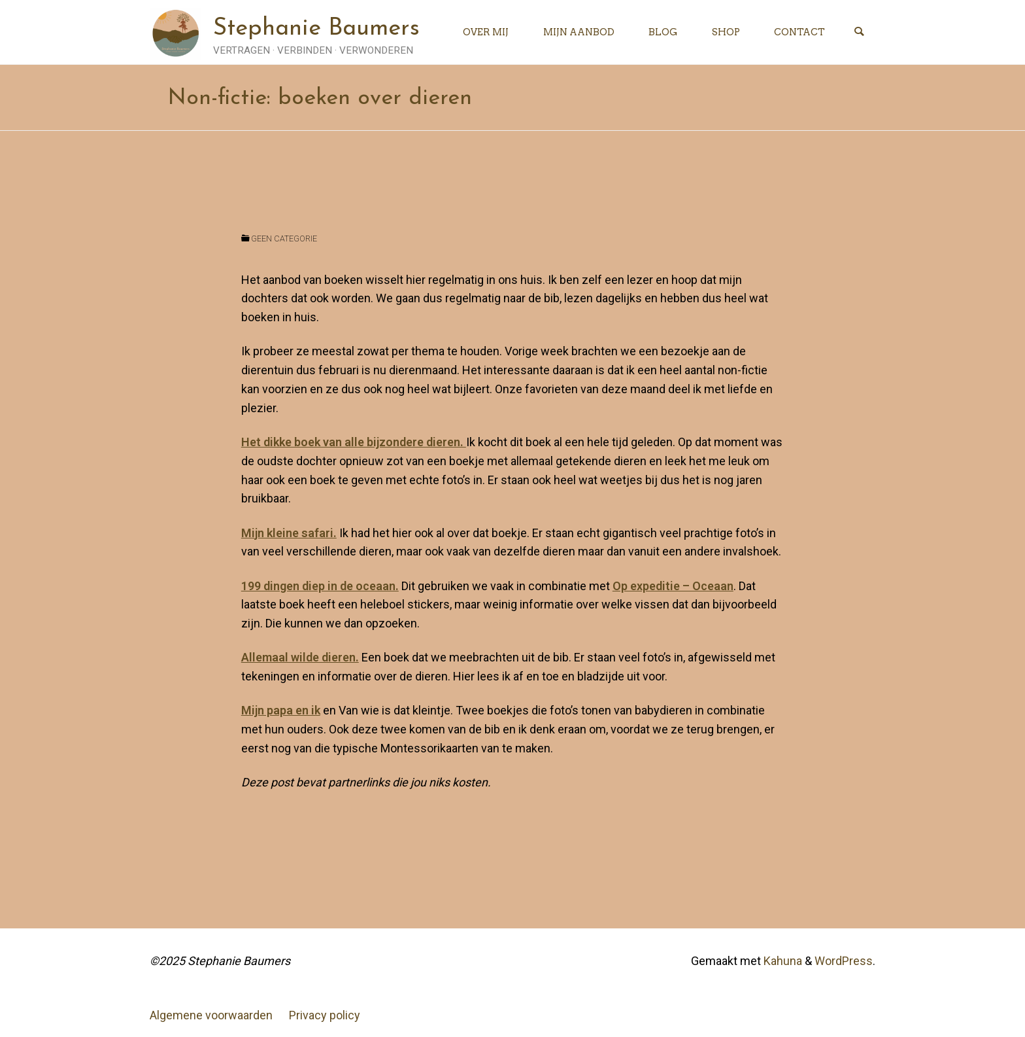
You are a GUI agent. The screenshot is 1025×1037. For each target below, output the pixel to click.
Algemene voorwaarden (211, 1015)
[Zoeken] (859, 32)
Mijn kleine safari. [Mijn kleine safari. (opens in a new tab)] (289, 533)
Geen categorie (284, 238)
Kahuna (781, 961)
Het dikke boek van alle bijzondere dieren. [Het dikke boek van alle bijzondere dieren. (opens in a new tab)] (353, 442)
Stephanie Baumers (316, 29)
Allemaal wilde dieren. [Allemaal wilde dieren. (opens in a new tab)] (300, 657)
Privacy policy (324, 1015)
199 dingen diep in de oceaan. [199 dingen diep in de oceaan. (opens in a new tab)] (320, 586)
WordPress (844, 961)
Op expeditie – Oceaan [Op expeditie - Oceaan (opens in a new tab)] (673, 586)
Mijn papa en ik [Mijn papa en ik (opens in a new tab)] (280, 710)
